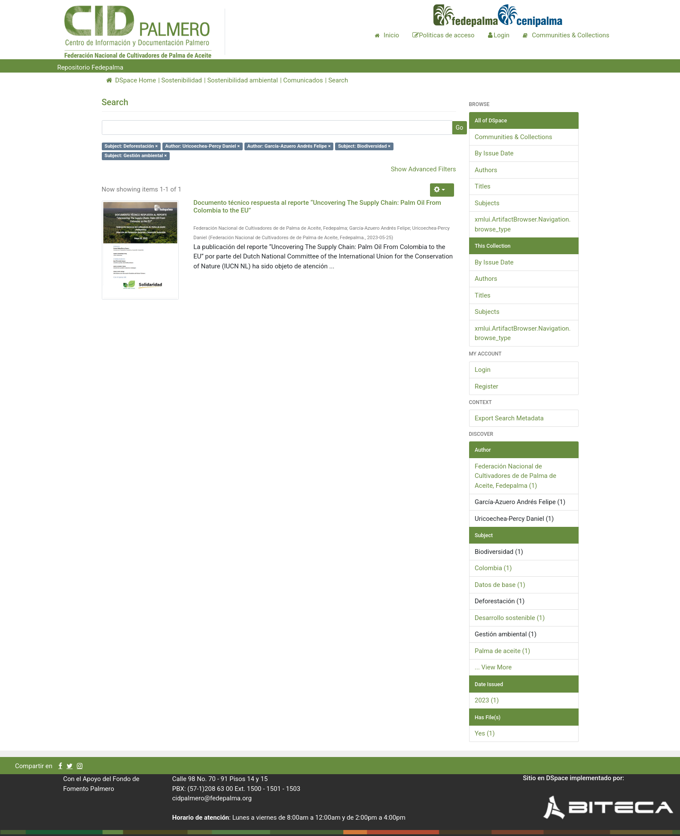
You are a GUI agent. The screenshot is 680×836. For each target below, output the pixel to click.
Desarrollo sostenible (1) (510, 618)
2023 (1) (487, 700)
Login (483, 370)
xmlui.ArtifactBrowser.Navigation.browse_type (523, 224)
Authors (486, 170)
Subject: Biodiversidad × (364, 146)
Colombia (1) (493, 568)
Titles (483, 186)
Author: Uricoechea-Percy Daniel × (202, 146)
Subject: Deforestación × (131, 146)
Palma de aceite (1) (502, 651)
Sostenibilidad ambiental (242, 80)
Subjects (487, 203)
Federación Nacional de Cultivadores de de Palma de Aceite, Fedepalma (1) (515, 475)
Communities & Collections (513, 137)
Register (486, 386)
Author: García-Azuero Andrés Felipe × (289, 146)
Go (459, 127)
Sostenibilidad (182, 80)
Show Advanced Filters (423, 169)
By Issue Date (494, 153)
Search (338, 80)
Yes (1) (485, 733)
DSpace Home (131, 80)
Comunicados (303, 80)
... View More (493, 667)
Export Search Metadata (509, 418)
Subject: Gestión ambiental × (135, 155)
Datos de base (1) (500, 585)
